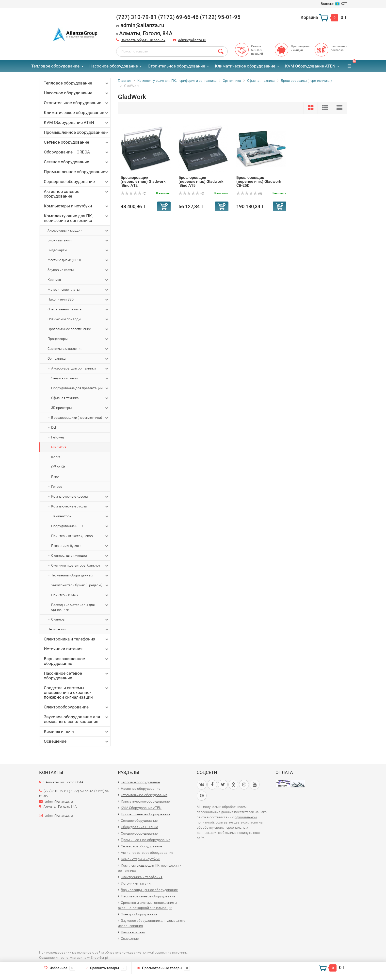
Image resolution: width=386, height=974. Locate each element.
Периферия (78, 629)
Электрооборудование (76, 707)
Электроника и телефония (76, 639)
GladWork (58, 447)
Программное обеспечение (78, 329)
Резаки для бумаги (80, 545)
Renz (55, 477)
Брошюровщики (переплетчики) (80, 417)
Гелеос (56, 486)
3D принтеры (80, 407)
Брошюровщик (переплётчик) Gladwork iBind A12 (143, 181)
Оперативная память (78, 309)
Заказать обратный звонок (143, 40)
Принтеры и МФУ (80, 595)
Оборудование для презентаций (80, 388)
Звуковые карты (78, 270)
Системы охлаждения (78, 348)
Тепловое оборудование (55, 66)
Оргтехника (78, 358)
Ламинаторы (80, 516)
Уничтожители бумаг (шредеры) (80, 585)
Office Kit (58, 467)
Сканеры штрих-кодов (80, 555)
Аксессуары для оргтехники (80, 368)
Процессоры (78, 338)
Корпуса (78, 279)
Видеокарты (78, 250)
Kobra (56, 457)
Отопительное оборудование (176, 66)
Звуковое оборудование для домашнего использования (76, 719)
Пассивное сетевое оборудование (76, 675)
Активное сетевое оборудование (76, 194)
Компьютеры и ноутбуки (76, 206)
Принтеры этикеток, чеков (80, 536)
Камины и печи (76, 731)
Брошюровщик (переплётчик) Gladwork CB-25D (258, 181)
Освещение (76, 741)
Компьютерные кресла (80, 496)
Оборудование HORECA (76, 152)
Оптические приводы (78, 319)
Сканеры (80, 619)
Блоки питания (78, 240)
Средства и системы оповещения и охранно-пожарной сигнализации (76, 692)
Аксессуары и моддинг (78, 230)
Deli (54, 427)
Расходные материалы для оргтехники (80, 607)
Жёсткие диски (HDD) (78, 260)
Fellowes (57, 437)
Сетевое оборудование (76, 142)
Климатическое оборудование (245, 66)
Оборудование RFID (80, 526)
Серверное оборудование (76, 181)
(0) (133, 193)
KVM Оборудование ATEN (310, 66)
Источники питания (76, 649)
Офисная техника (80, 398)
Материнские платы (78, 289)
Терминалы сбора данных (80, 575)
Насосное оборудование (113, 66)
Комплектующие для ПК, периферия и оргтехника (76, 218)
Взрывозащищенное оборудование (76, 661)
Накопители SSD (78, 299)
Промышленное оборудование (76, 132)
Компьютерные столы (80, 506)
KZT (334, 4)
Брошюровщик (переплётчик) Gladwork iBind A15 (200, 181)
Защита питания (80, 378)
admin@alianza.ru (192, 40)
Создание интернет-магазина (62, 957)
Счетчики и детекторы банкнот (80, 565)
